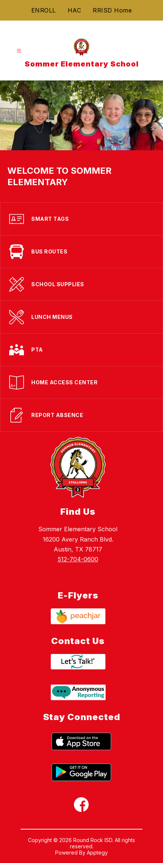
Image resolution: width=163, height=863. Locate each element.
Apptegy (97, 852)
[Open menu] (19, 51)
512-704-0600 (78, 559)
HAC (74, 10)
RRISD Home (112, 10)
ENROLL (43, 10)
